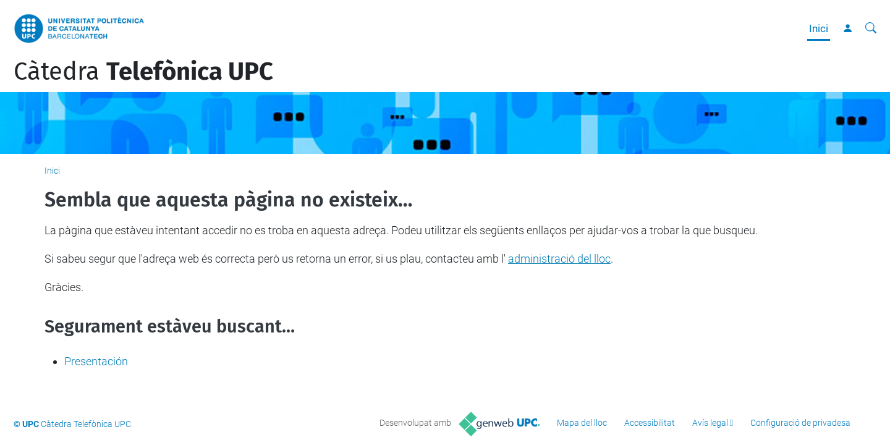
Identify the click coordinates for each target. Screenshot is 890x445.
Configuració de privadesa (800, 423)
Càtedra (143, 72)
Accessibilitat (649, 423)
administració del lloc (559, 258)
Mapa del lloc (582, 423)
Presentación (96, 361)
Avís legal (710, 423)
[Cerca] (870, 28)
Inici (818, 28)
